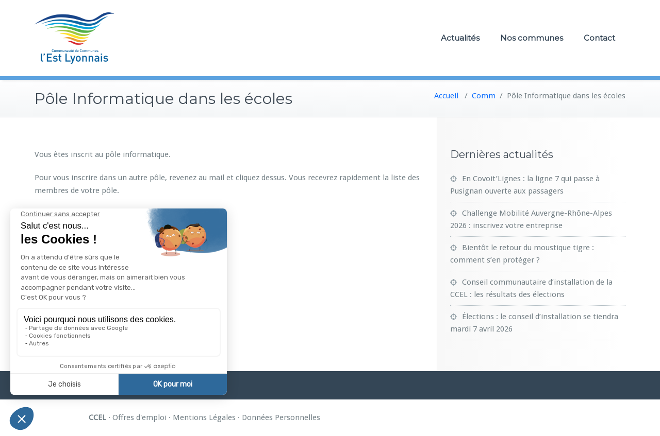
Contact (599, 38)
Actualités (460, 38)
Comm (484, 95)
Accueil (446, 95)
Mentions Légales (204, 417)
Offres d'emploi (139, 417)
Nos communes (531, 38)
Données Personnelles (281, 417)
